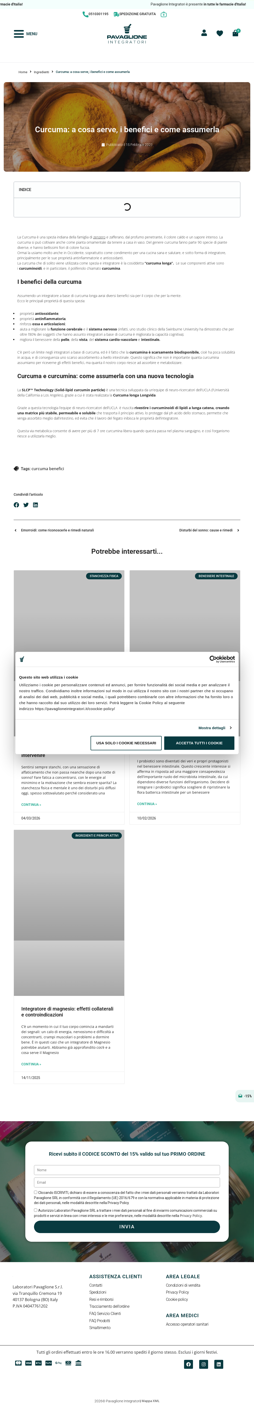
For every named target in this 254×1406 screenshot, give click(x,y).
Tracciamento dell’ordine (109, 1306)
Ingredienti (41, 72)
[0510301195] (86, 14)
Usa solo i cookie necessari (126, 743)
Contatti (95, 1285)
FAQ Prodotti (99, 1320)
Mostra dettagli (211, 728)
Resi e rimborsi (101, 1299)
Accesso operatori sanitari (187, 1324)
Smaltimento (99, 1327)
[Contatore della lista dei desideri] (220, 33)
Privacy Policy (177, 1292)
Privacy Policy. (191, 1215)
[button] (16, 505)
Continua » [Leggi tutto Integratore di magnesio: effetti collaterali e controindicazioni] (31, 1064)
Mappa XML (150, 1401)
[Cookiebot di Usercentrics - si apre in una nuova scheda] (213, 659)
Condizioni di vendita (183, 1285)
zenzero (99, 237)
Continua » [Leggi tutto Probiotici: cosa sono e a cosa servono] (147, 804)
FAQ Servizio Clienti (105, 1313)
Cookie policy (177, 1299)
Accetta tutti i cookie (199, 743)
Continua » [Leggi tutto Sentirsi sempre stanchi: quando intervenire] (31, 805)
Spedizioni (97, 1292)
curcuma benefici (48, 468)
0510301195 (98, 14)
